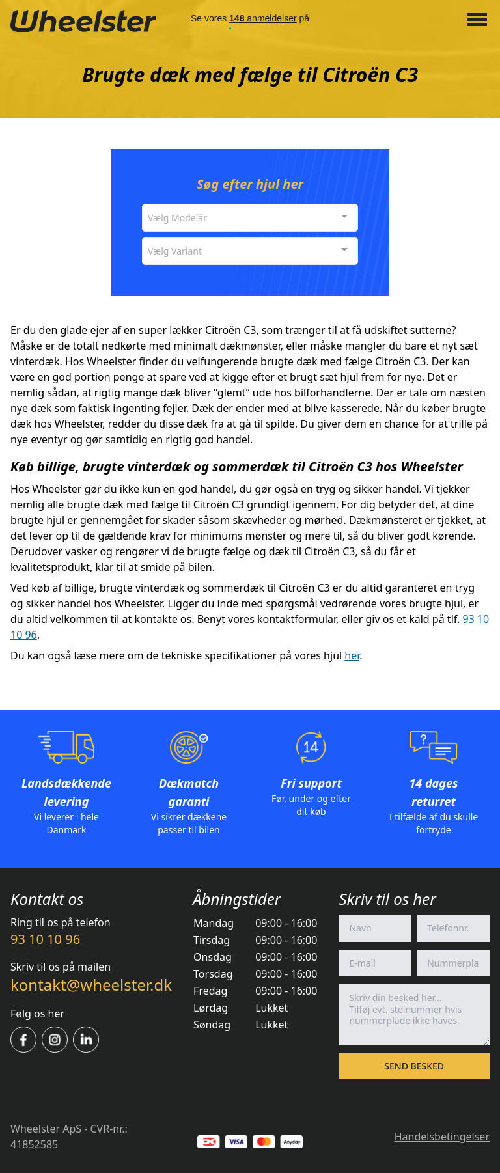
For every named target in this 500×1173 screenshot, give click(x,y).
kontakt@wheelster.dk (91, 984)
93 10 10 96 (45, 939)
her (351, 655)
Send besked (414, 1066)
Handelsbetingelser (442, 1136)
